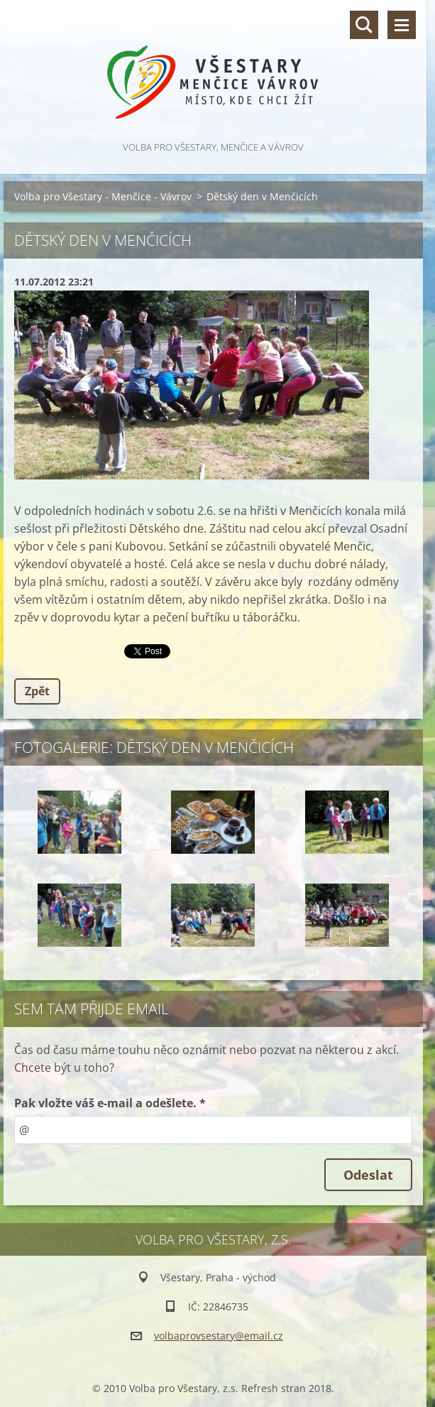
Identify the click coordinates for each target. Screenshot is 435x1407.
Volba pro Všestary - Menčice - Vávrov (103, 196)
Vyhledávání (364, 25)
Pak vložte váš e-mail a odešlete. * (110, 1103)
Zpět (37, 691)
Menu (401, 25)
